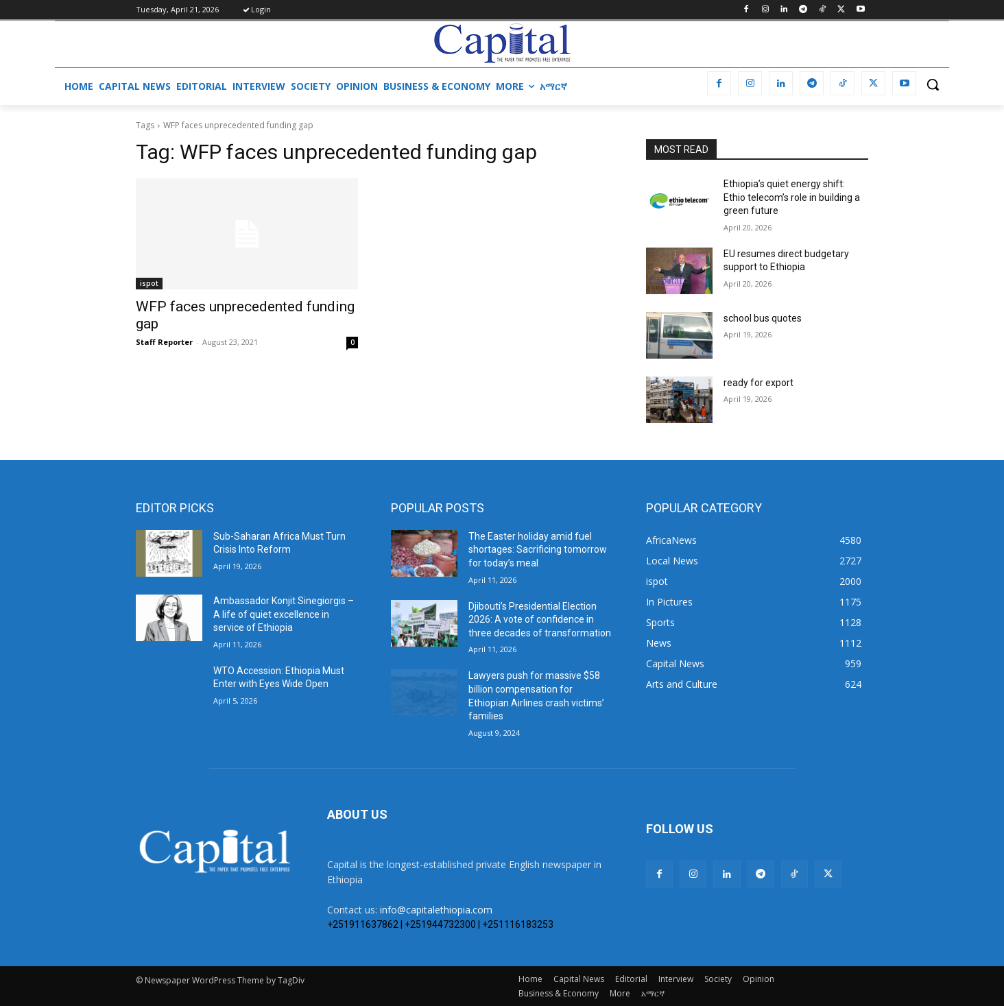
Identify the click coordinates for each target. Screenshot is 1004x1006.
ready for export (758, 382)
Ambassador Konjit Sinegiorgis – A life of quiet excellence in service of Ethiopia (283, 614)
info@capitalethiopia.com (436, 909)
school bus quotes (763, 318)
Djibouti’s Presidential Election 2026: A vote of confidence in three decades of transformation (539, 619)
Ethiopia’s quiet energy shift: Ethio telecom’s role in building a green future (792, 197)
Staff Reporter (164, 342)
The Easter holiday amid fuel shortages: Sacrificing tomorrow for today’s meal (537, 549)
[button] (932, 84)
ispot (149, 283)
